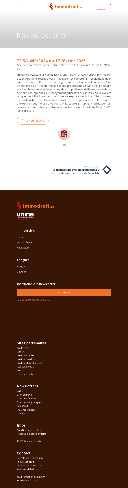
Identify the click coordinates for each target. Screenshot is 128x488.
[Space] (104, 6)
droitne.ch (22, 348)
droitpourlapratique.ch (29, 363)
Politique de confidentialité (32, 433)
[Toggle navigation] (20, 6)
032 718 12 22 (28, 480)
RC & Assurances (26, 409)
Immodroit (22, 405)
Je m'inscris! (64, 292)
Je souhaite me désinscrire (33, 299)
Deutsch (21, 271)
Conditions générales (29, 430)
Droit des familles (26, 398)
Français (21, 266)
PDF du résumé (32, 120)
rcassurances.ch (26, 366)
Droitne (21, 413)
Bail (19, 390)
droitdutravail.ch (26, 359)
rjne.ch (20, 370)
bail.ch (20, 351)
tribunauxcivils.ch (26, 374)
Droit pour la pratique (29, 402)
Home (20, 237)
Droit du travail (25, 394)
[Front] (65, 6)
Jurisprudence (24, 242)
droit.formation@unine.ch (31, 476)
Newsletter (23, 247)
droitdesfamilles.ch (27, 355)
